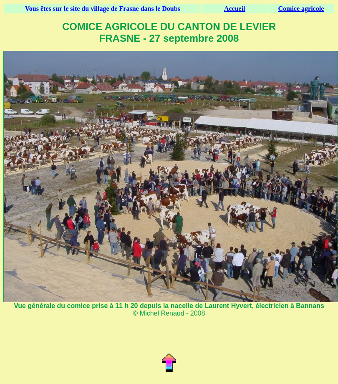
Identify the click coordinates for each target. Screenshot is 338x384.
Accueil (234, 8)
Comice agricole (301, 8)
